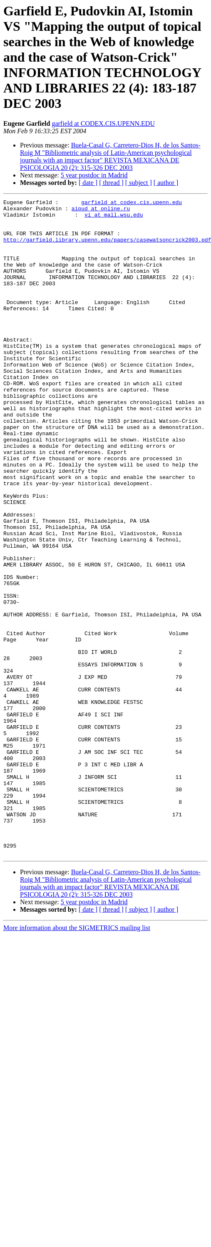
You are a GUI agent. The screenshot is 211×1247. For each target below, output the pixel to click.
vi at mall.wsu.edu (113, 218)
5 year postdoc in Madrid (94, 175)
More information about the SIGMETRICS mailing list (76, 1058)
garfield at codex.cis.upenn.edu (131, 203)
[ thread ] (111, 182)
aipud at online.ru (101, 210)
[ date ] (88, 182)
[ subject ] (138, 182)
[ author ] (166, 182)
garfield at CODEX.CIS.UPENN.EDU (103, 123)
